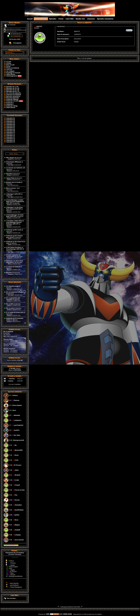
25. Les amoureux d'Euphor (15, 292)
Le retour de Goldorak (13, 267)
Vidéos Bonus (10, 74)
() (14, 554)
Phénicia (9, 274)
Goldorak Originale (12, 99)
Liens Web (70, 19)
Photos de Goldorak (12, 68)
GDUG (9, 238)
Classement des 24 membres (15, 553)
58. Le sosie (10, 308)
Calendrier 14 (10, 139)
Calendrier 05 (10, 124)
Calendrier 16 (10, 142)
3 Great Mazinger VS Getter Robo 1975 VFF (15, 215)
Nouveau (9, 272)
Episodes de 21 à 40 (12, 88)
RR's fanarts (10, 157)
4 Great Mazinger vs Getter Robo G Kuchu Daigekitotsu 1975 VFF (15, 201)
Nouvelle (9, 174)
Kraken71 (9, 159)
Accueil (30, 19)
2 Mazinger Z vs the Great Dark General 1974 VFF (14, 208)
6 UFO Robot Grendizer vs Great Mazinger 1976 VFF (14, 248)
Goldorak (9, 258)
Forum (60, 19)
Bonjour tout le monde (13, 182)
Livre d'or (9, 69)
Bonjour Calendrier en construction (13, 255)
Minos (9, 263)
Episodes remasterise (105, 19)
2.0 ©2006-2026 (61, 614)
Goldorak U (10, 103)
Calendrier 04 (10, 123)
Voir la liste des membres (84, 58)
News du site (10, 65)
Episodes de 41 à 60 (12, 90)
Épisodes (52, 19)
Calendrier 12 (10, 135)
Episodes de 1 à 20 (12, 86)
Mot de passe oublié (14, 39)
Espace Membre (41, 19)
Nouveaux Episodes (12, 98)
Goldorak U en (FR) (14, 101)
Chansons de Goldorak (13, 94)
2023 (15, 545)
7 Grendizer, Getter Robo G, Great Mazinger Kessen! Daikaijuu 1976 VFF (15, 222)
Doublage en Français (13, 73)
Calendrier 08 (10, 129)
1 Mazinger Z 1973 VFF (13, 194)
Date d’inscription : (63, 39)
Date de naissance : (63, 34)
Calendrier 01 (10, 118)
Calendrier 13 (10, 137)
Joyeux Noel (10, 178)
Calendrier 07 (10, 127)
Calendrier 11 (10, 134)
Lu (8, 185)
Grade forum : (61, 42)
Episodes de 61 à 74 (12, 91)
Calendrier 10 (10, 132)
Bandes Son (80, 19)
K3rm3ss (12, 378)
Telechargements (14, 76)
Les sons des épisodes (13, 93)
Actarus (9, 170)
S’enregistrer (17, 43)
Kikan (11, 545)
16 (24, 168)
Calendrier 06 (10, 126)
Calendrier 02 (10, 120)
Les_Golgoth (10, 71)
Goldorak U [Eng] (11, 106)
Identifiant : (60, 31)
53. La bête (9, 304)
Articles (8, 63)
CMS (48, 614)
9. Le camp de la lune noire (14, 312)
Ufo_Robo (10, 165)
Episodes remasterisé (13, 96)
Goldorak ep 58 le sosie (13, 230)
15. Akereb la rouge (12, 286)
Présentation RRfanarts (13, 162)
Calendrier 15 (10, 140)
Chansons (91, 19)
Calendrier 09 (10, 131)
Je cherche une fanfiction (14, 168)
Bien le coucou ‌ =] (12, 188)
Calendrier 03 (10, 121)
